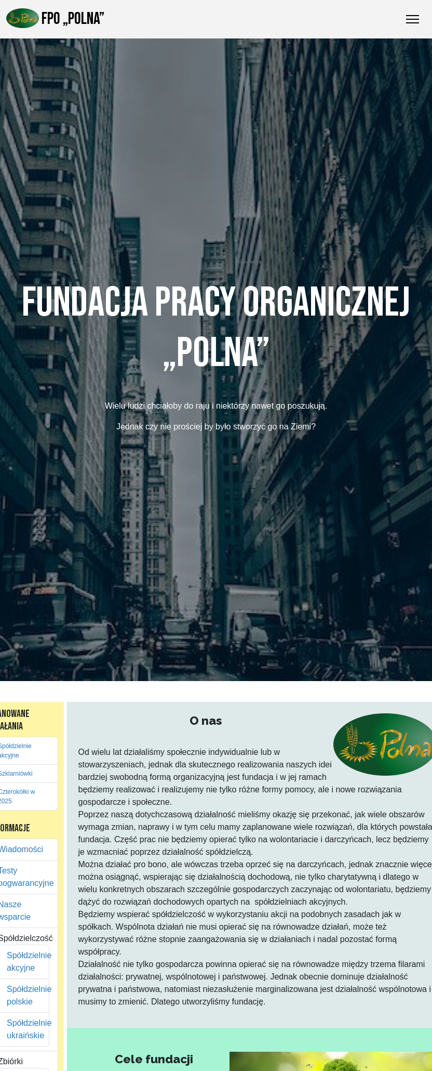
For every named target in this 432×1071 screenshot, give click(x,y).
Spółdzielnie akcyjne (23, 961)
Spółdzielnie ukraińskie (23, 1029)
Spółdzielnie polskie (23, 995)
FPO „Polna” (55, 18)
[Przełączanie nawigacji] (412, 19)
